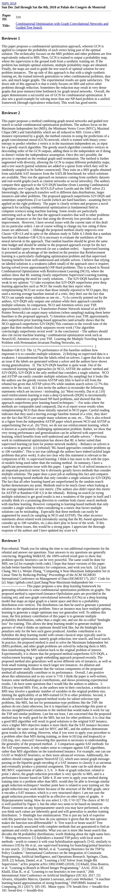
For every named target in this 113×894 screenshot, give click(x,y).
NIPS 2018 (9, 3)
